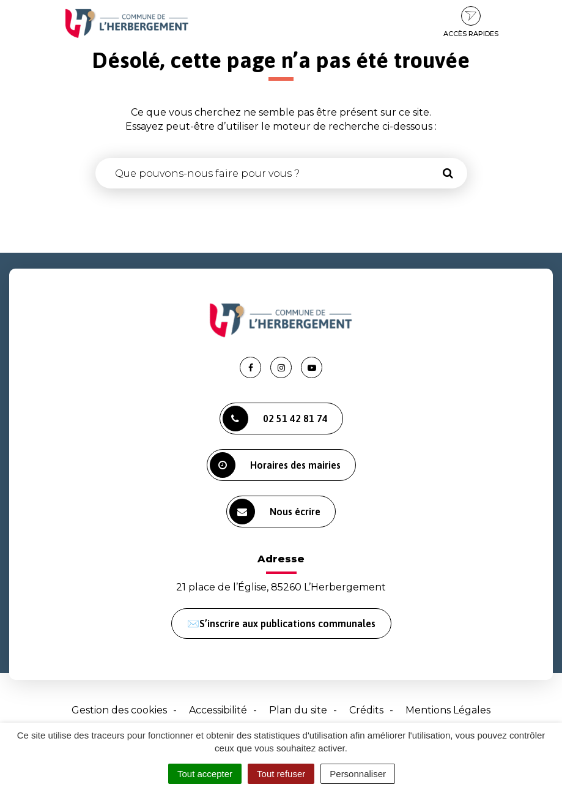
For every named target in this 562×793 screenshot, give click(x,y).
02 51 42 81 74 (275, 418)
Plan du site (298, 710)
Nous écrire (274, 511)
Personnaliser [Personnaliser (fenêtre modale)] (358, 774)
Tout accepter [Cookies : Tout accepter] (204, 774)
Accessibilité (218, 710)
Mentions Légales (447, 710)
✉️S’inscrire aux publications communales (281, 623)
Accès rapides (470, 22)
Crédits (366, 710)
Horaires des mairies (275, 465)
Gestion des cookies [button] (119, 710)
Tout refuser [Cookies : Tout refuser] (281, 774)
